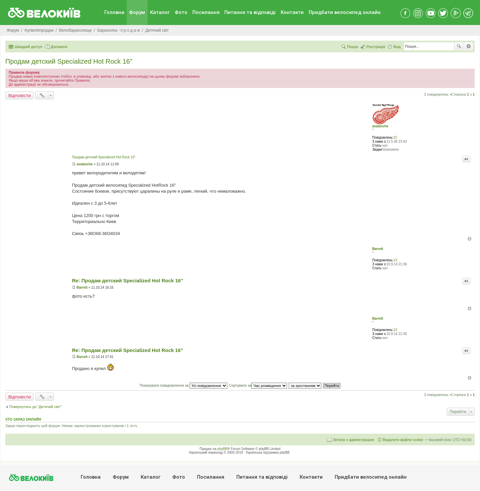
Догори (469, 239)
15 (395, 137)
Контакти (292, 12)
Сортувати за (258, 385)
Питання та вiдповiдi (250, 12)
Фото (181, 12)
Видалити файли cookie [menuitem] (403, 440)
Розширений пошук (468, 46)
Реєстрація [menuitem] (375, 47)
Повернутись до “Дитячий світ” (35, 407)
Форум (137, 12)
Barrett (377, 249)
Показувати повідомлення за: (183, 385)
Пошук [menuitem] (352, 47)
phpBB (222, 449)
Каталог (160, 12)
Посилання (206, 12)
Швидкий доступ (28, 47)
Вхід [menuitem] (397, 47)
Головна (114, 12)
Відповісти (19, 95)
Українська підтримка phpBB (268, 452)
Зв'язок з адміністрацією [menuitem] (353, 440)
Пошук (459, 46)
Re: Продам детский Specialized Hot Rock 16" (127, 280)
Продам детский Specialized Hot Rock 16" (68, 61)
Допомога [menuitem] (59, 47)
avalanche (380, 126)
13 (395, 260)
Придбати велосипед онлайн (345, 12)
